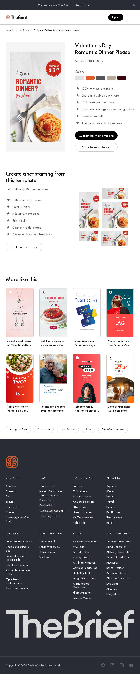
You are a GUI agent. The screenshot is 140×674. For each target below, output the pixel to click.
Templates (12, 30)
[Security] (20, 502)
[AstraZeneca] (53, 552)
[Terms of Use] (53, 486)
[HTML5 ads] (87, 507)
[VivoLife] (53, 557)
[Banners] (87, 486)
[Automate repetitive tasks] (20, 572)
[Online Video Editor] (120, 557)
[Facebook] (103, 665)
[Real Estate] (120, 512)
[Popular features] (120, 533)
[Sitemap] (20, 512)
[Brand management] (20, 588)
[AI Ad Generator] (120, 547)
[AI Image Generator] (120, 578)
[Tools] (87, 533)
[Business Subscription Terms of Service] (53, 493)
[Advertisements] (87, 496)
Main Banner (67, 430)
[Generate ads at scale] (20, 541)
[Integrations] (120, 594)
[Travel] (120, 502)
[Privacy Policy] (53, 500)
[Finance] (120, 507)
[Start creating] (87, 478)
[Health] (120, 496)
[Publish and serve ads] (20, 565)
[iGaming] (120, 491)
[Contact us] (20, 507)
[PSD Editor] (120, 562)
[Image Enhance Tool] (87, 578)
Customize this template (96, 135)
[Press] (20, 496)
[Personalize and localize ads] (20, 558)
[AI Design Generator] (120, 552)
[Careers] (20, 491)
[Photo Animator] (87, 592)
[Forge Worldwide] (53, 547)
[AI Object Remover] (87, 562)
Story (26, 30)
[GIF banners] (87, 491)
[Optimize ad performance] (20, 581)
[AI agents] (120, 589)
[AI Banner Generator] (120, 541)
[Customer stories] (53, 533)
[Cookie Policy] (53, 505)
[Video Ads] (87, 523)
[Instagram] (122, 665)
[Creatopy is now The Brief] (20, 519)
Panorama (44, 430)
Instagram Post (18, 430)
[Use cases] (20, 533)
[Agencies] (120, 486)
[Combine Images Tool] (87, 568)
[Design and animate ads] (20, 548)
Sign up (115, 17)
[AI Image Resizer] (87, 557)
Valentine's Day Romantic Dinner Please (57, 30)
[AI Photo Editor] (87, 552)
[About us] (20, 486)
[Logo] (12, 462)
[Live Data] (120, 583)
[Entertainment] (120, 517)
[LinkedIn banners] (87, 512)
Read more (82, 5)
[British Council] (53, 541)
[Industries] (120, 478)
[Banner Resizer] (120, 568)
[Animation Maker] (120, 573)
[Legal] (53, 478)
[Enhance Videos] (87, 598)
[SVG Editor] (87, 547)
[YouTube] (131, 665)
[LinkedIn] (112, 665)
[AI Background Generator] (87, 585)
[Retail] (120, 523)
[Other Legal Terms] (53, 516)
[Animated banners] (87, 502)
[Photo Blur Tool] (87, 573)
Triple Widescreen (113, 430)
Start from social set (96, 147)
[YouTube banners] (87, 517)
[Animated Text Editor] (87, 541)
